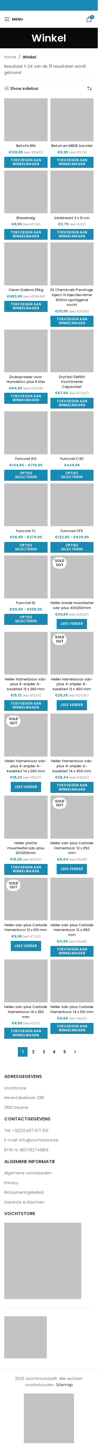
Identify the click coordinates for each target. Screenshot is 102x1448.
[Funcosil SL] (26, 576)
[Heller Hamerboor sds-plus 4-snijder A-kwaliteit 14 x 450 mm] (72, 735)
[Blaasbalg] (26, 192)
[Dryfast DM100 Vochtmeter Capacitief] (72, 351)
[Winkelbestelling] (89, 88)
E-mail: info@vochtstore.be (31, 1140)
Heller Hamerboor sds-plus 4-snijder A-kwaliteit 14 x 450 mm (72, 766)
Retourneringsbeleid (24, 1192)
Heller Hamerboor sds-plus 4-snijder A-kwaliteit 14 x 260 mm (26, 766)
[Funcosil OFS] (72, 505)
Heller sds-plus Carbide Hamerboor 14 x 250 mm (25, 1011)
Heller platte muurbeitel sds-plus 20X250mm (25, 848)
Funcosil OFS (72, 530)
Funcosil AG (26, 458)
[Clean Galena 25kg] (26, 263)
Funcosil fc (26, 530)
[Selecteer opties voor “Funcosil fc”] (26, 547)
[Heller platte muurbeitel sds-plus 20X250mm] (26, 817)
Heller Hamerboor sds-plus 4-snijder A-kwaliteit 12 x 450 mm (72, 684)
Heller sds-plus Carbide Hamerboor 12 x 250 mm (72, 848)
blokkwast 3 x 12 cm (72, 217)
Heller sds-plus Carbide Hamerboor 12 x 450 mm (72, 930)
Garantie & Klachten (24, 1202)
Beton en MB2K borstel (71, 145)
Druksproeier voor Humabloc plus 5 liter (26, 379)
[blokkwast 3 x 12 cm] (72, 192)
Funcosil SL (25, 602)
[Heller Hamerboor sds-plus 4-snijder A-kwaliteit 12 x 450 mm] (72, 653)
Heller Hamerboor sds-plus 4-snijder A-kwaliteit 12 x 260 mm (26, 684)
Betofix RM (25, 145)
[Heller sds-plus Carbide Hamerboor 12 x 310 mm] (26, 899)
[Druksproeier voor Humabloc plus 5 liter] (26, 351)
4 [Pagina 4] (54, 1052)
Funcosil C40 (72, 458)
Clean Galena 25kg (25, 289)
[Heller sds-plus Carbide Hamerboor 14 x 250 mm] (26, 980)
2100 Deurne (16, 1107)
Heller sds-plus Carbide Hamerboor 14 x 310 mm (72, 1009)
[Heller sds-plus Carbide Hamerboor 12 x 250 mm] (72, 817)
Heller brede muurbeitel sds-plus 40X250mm (72, 605)
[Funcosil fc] (26, 505)
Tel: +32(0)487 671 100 (26, 1130)
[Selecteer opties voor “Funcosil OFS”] (72, 547)
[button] (26, 162)
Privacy (11, 1183)
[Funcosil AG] (26, 432)
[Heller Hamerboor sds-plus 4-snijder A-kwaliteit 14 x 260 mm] (26, 735)
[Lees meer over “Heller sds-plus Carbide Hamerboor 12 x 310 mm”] (26, 946)
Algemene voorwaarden (28, 1173)
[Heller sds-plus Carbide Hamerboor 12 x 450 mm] (72, 899)
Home (10, 57)
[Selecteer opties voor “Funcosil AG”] (26, 475)
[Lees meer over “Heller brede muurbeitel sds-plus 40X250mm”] (72, 624)
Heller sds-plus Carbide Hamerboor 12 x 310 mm (25, 927)
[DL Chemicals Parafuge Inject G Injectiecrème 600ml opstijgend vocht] (72, 263)
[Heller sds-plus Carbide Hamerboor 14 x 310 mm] (72, 980)
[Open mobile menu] (13, 19)
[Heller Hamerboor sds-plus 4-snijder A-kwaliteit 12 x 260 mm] (26, 653)
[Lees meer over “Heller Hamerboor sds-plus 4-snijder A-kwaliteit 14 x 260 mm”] (26, 787)
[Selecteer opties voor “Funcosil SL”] (26, 619)
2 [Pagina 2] (33, 1052)
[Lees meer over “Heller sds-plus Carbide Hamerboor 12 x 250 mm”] (72, 869)
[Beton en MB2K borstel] (72, 119)
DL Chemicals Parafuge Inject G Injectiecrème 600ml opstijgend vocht (71, 297)
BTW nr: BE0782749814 (26, 1150)
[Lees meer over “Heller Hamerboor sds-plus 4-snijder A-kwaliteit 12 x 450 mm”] (72, 705)
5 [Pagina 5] (64, 1052)
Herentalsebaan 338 (24, 1097)
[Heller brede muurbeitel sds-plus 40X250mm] (72, 576)
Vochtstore (15, 1088)
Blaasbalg (25, 217)
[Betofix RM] (26, 119)
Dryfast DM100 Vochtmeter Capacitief (72, 382)
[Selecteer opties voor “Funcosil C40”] (72, 475)
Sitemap (64, 1385)
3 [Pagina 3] (43, 1052)
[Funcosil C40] (72, 432)
